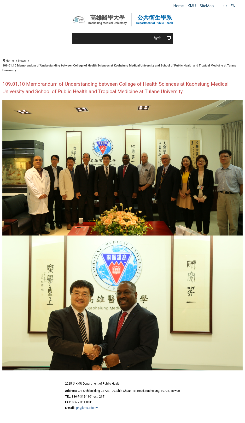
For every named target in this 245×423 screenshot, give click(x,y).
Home (10, 60)
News (22, 60)
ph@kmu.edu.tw (87, 408)
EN (232, 6)
